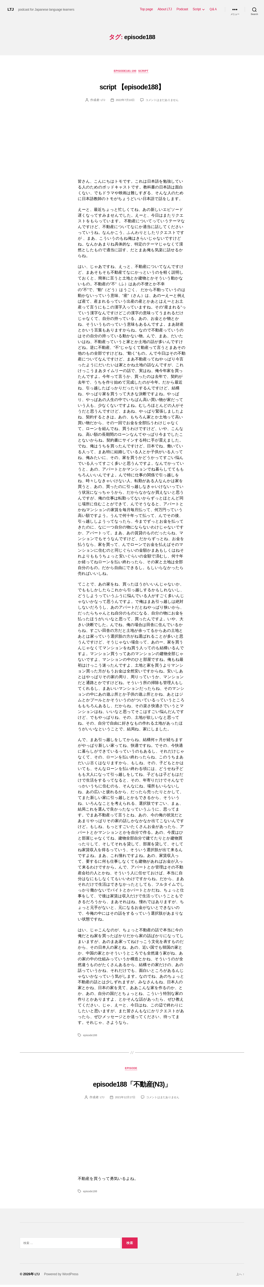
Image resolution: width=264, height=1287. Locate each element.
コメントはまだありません (162, 101)
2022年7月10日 (124, 101)
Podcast (182, 9)
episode (132, 1070)
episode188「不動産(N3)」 (132, 1084)
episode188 (90, 1036)
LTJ (11, 9)
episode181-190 (125, 71)
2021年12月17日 (124, 1099)
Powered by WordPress (62, 1276)
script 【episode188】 (132, 86)
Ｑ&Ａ (213, 9)
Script (197, 9)
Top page (146, 9)
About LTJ (165, 9)
